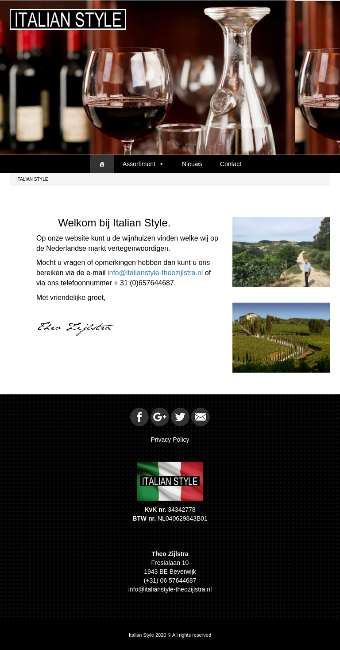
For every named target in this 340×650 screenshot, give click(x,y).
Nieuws (192, 163)
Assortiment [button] (143, 163)
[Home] (102, 164)
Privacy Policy (170, 439)
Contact (230, 163)
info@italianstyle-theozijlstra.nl (155, 272)
